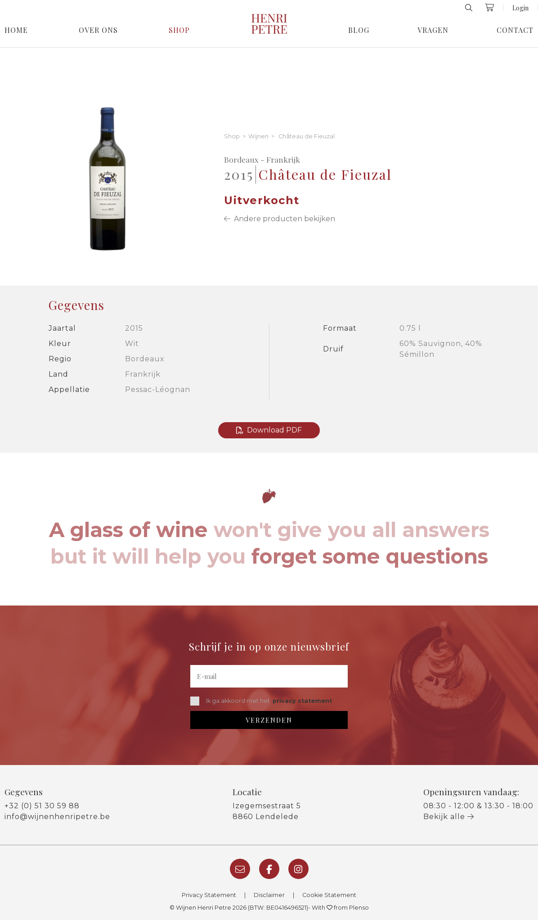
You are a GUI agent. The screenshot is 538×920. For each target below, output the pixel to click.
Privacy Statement (209, 895)
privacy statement (302, 700)
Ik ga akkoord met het (261, 701)
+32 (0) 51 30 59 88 (42, 806)
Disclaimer (269, 895)
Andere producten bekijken (279, 219)
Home (16, 30)
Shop (179, 30)
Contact (515, 30)
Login (520, 8)
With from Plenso (340, 907)
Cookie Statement (329, 895)
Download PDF (269, 430)
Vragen (432, 30)
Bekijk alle (448, 816)
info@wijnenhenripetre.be (57, 816)
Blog (358, 30)
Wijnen (258, 137)
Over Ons (98, 30)
